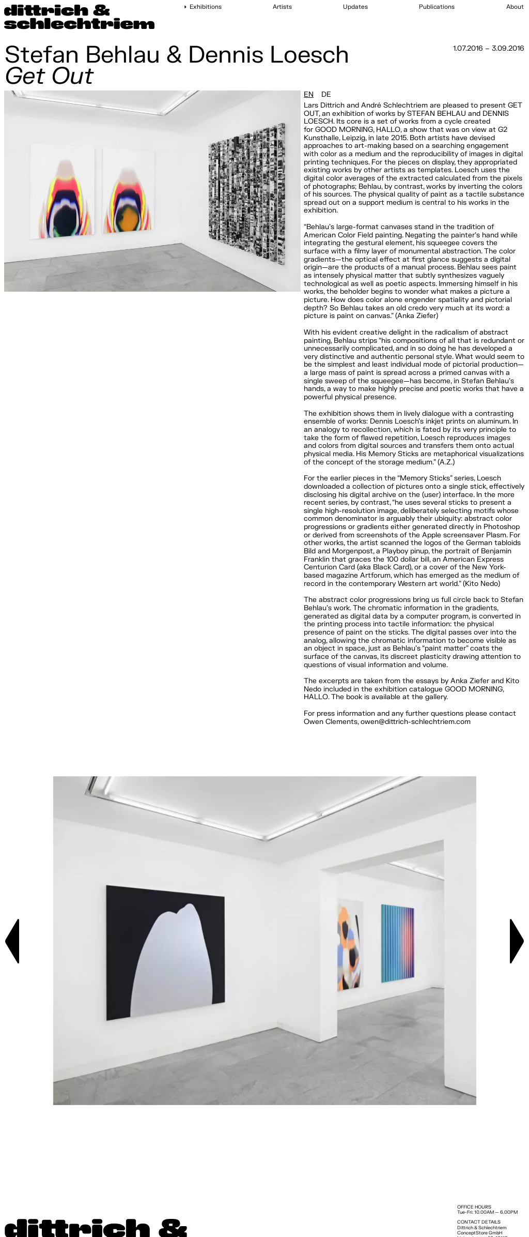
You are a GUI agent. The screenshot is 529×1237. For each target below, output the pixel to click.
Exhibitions (206, 7)
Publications (437, 7)
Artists (282, 7)
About (515, 7)
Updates (355, 7)
